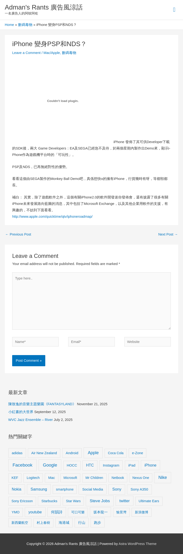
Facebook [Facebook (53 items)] (22, 464)
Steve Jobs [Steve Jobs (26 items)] (100, 501)
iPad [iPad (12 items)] (131, 465)
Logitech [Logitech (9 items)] (33, 478)
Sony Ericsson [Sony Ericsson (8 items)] (22, 501)
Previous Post (18, 234)
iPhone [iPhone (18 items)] (150, 465)
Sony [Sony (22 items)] (116, 489)
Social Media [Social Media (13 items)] (92, 489)
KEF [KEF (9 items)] (14, 478)
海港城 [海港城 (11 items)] (64, 523)
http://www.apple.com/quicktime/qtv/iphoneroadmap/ (52, 216)
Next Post (168, 234)
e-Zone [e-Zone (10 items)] (137, 453)
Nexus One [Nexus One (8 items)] (140, 478)
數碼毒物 (69, 53)
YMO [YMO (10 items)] (16, 512)
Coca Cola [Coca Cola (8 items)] (115, 453)
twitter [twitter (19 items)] (124, 501)
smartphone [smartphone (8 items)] (65, 489)
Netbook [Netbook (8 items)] (118, 478)
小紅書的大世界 (20, 412)
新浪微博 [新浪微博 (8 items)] (141, 512)
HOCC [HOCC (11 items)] (72, 465)
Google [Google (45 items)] (50, 464)
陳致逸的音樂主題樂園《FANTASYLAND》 (42, 404)
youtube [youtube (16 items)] (35, 512)
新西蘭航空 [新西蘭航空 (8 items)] (19, 523)
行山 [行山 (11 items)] (81, 523)
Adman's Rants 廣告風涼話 (44, 7)
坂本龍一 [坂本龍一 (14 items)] (100, 512)
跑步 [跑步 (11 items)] (97, 523)
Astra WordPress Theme (138, 544)
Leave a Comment (26, 53)
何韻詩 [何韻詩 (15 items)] (56, 512)
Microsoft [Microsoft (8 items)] (70, 478)
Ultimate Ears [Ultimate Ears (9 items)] (149, 501)
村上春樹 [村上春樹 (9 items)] (43, 523)
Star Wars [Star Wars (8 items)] (73, 501)
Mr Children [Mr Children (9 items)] (94, 478)
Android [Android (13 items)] (72, 453)
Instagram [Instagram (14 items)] (111, 465)
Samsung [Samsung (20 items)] (38, 489)
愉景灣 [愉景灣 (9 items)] (121, 512)
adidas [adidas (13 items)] (17, 453)
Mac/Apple (52, 53)
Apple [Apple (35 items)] (93, 452)
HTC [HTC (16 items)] (90, 465)
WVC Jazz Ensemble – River (30, 420)
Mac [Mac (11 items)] (51, 478)
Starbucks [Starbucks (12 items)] (49, 501)
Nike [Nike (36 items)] (162, 477)
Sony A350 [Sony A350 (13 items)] (139, 489)
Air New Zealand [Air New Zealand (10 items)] (44, 453)
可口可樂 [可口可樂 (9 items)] (78, 512)
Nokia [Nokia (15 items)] (16, 489)
